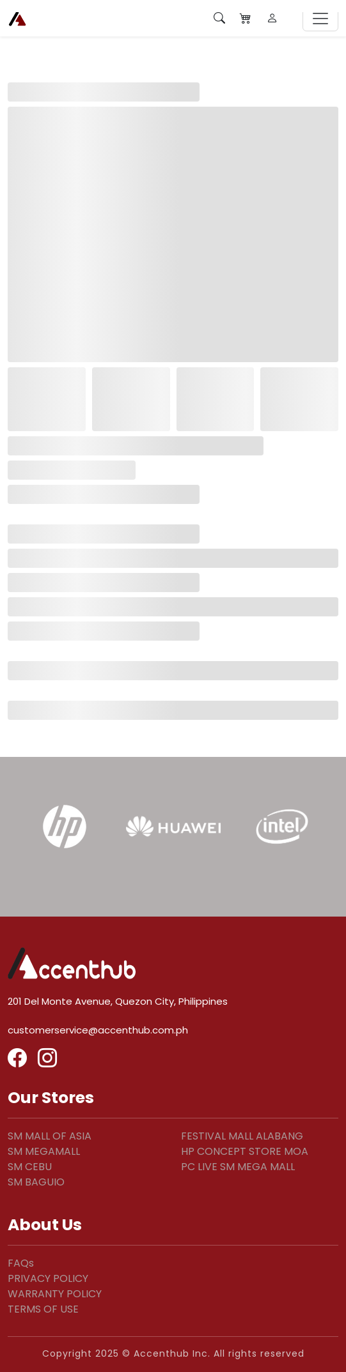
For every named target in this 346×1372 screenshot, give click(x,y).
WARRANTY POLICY (55, 1293)
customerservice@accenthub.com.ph (98, 1030)
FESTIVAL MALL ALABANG (242, 1136)
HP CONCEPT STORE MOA (244, 1151)
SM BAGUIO (36, 1182)
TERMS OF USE (43, 1309)
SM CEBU (30, 1166)
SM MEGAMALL (44, 1151)
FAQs (21, 1263)
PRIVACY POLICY (48, 1278)
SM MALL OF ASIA (49, 1136)
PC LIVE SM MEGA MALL (238, 1166)
